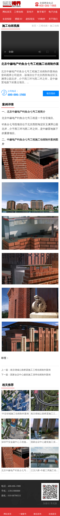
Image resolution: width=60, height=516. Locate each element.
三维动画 (18, 12)
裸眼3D (18, 19)
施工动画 (54, 26)
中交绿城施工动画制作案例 (15, 413)
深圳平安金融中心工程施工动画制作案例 (15, 442)
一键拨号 (22, 511)
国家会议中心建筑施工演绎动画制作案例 (30, 374)
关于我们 (53, 19)
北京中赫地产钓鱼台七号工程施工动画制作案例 (15, 470)
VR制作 (41, 19)
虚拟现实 (30, 19)
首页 (34, 26)
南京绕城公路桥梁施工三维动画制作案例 (30, 370)
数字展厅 (41, 12)
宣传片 (30, 12)
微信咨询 (37, 511)
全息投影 (7, 19)
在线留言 (52, 511)
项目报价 (50, 93)
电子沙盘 (53, 12)
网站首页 (7, 12)
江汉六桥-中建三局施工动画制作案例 (45, 470)
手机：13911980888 (10, 491)
